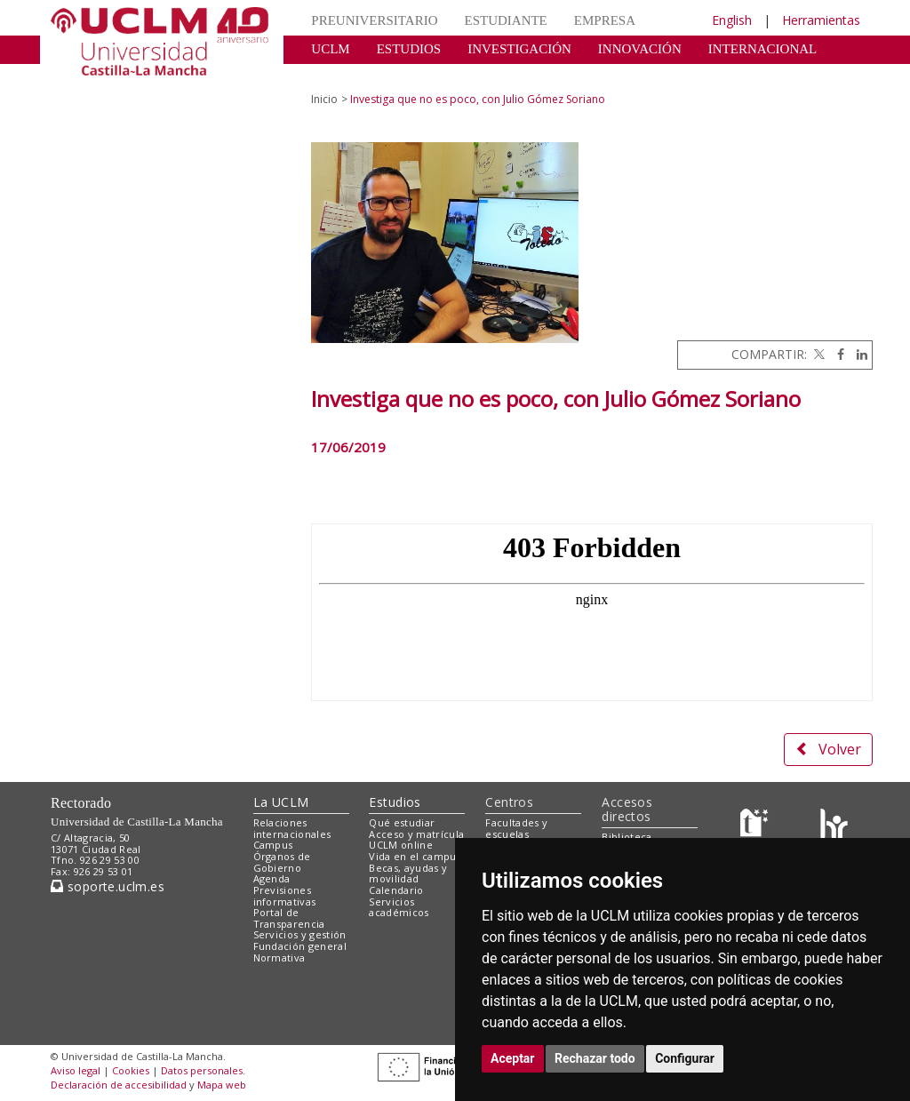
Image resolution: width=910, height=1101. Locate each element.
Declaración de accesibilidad (119, 1084)
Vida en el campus (415, 856)
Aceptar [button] (513, 1058)
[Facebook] (836, 354)
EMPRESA (604, 20)
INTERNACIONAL (762, 49)
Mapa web (221, 1084)
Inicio (324, 99)
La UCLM (281, 802)
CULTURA (341, 75)
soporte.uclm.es (107, 886)
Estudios (394, 802)
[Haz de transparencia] (756, 826)
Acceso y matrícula (416, 834)
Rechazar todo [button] (595, 1058)
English (732, 20)
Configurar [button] (684, 1058)
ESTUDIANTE (505, 20)
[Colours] (834, 826)
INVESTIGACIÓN (519, 49)
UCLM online (401, 844)
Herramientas (821, 20)
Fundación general (300, 946)
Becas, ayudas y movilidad (408, 873)
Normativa (279, 957)
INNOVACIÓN (640, 49)
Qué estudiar (402, 822)
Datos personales (202, 1070)
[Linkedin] (857, 354)
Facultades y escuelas (516, 828)
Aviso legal (75, 1070)
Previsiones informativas (284, 895)
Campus (273, 844)
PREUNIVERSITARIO (374, 20)
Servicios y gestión (300, 934)
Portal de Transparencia (289, 918)
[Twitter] (817, 354)
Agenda (272, 878)
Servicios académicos (398, 907)
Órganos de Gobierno (282, 862)
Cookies (130, 1070)
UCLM (330, 49)
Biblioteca (626, 836)
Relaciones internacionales (292, 828)
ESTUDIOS (409, 49)
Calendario (396, 890)
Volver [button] (828, 749)
